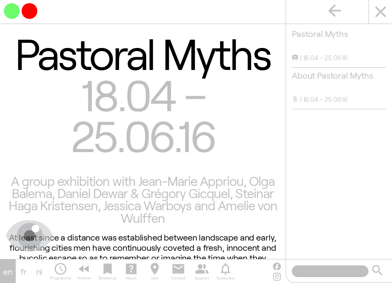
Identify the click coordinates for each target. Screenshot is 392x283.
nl (39, 271)
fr (23, 271)
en (8, 271)
